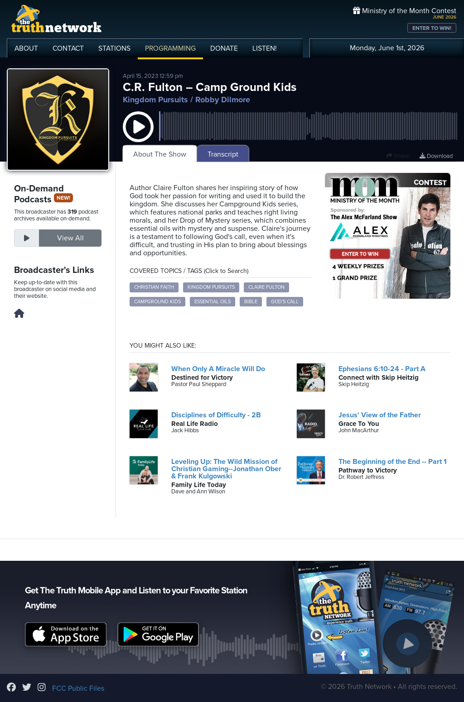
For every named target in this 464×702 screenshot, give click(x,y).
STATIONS (114, 48)
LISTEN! (264, 48)
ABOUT (26, 48)
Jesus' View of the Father (379, 415)
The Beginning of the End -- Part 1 (392, 461)
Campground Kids (157, 302)
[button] (138, 135)
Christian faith (154, 287)
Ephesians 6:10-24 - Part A (381, 368)
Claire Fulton (266, 287)
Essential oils (212, 302)
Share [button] (398, 156)
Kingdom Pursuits (155, 100)
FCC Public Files (78, 688)
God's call (285, 302)
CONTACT (68, 48)
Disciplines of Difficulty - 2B (216, 415)
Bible (250, 302)
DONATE (224, 48)
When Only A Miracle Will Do (218, 368)
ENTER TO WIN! (431, 28)
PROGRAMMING (170, 48)
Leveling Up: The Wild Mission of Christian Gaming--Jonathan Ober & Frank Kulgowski (226, 469)
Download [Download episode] (436, 156)
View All (70, 238)
